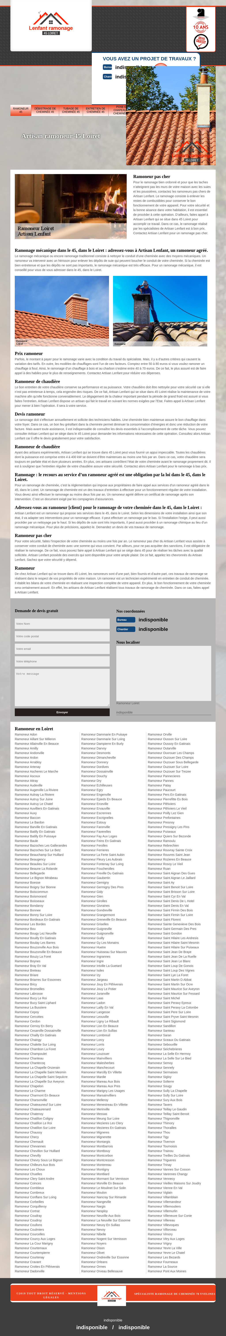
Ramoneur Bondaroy (29, 904)
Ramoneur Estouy (93, 821)
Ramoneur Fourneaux (163, 1260)
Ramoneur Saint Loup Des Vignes (171, 969)
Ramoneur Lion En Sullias (99, 1029)
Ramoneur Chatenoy (29, 1112)
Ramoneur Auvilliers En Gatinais (37, 807)
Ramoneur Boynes (27, 960)
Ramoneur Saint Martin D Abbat (170, 978)
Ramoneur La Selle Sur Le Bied (169, 1057)
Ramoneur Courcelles (30, 1233)
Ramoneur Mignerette (96, 1135)
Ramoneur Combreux (29, 1191)
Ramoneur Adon (26, 733)
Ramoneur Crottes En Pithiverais (37, 1265)
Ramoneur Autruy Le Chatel (34, 802)
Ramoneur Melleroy (94, 1098)
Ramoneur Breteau (28, 969)
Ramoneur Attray (26, 779)
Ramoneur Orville (160, 733)
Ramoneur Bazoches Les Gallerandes (41, 844)
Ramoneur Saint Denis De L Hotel (171, 899)
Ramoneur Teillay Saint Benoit (168, 1112)
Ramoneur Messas (94, 1112)
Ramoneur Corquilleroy (31, 1205)
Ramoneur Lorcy (92, 1038)
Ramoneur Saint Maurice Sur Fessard (174, 992)
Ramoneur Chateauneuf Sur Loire (38, 1103)
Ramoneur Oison (93, 1247)
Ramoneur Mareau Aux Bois (100, 1080)
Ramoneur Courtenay (29, 1256)
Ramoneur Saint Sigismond (166, 1020)
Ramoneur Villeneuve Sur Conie (170, 1214)
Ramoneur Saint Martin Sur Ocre (170, 983)
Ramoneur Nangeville (96, 1200)
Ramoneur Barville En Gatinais (36, 825)
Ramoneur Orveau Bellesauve (102, 1270)
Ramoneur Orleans (94, 1260)
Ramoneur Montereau (96, 1163)
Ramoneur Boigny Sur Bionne (35, 886)
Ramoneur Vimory (160, 1233)
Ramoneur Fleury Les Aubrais (101, 858)
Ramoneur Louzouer (95, 1052)
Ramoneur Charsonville (31, 1098)
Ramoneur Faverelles (96, 830)
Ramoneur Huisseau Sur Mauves (104, 950)
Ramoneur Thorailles (162, 1126)
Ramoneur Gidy (92, 890)
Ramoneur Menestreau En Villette (104, 1103)
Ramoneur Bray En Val (30, 964)
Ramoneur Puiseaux (162, 830)
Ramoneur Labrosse (29, 992)
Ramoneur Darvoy (93, 747)
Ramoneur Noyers (93, 1242)
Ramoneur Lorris (92, 1043)
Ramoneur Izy (90, 974)
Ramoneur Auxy (26, 812)
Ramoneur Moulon (94, 1191)
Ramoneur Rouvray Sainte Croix (170, 849)
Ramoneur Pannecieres (164, 775)
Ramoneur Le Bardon (29, 821)
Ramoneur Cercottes (29, 1015)
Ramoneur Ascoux (27, 775)
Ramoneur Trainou (160, 1149)
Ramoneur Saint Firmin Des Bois (170, 909)
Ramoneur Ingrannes (95, 955)
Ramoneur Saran (159, 1034)
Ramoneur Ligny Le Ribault (100, 1020)
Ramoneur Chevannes (30, 1145)
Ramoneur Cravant (28, 1260)
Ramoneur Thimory (161, 1122)
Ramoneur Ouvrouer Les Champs (171, 751)
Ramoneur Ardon (26, 756)
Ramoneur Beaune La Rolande (36, 867)
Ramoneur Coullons (28, 1223)
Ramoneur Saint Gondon (165, 932)
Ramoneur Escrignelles (97, 816)
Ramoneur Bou (25, 927)
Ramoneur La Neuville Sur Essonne (105, 1219)
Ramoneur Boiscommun (31, 890)
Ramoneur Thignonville (164, 1117)
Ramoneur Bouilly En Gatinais (35, 936)
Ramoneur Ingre (92, 960)
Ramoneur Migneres (95, 1131)
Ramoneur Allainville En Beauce (37, 742)
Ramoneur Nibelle (93, 1233)
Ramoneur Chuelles (28, 1172)
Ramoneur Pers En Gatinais (167, 793)
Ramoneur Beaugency (30, 858)
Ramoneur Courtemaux (31, 1247)
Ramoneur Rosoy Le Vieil (165, 862)
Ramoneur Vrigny (160, 1242)
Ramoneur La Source (162, 1265)
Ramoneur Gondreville (96, 909)
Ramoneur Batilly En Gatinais (35, 830)
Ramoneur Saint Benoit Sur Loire (170, 886)
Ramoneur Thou (159, 1131)
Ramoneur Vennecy (161, 1177)
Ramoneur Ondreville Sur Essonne (105, 1256)
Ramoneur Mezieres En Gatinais (103, 1126)
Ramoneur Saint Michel (164, 997)
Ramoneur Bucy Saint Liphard (35, 1001)
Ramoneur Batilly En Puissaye (35, 835)
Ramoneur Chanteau (29, 1057)
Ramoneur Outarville (162, 747)
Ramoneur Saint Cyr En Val (167, 895)
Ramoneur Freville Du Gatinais (102, 872)
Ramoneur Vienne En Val (165, 1186)
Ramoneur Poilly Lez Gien (166, 812)
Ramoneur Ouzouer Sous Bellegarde (173, 761)
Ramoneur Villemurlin (162, 1210)
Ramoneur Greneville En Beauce (103, 918)
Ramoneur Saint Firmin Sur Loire (170, 913)
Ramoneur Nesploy (94, 1210)
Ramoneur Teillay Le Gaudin (167, 1108)
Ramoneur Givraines (95, 904)
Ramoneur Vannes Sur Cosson (169, 1168)
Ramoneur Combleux (29, 1186)
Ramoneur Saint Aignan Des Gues (171, 872)
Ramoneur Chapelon (29, 1085)
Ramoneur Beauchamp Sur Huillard (39, 853)
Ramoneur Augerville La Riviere (36, 788)
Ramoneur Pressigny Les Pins (168, 825)
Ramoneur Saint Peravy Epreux (169, 1001)
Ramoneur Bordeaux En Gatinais (37, 918)
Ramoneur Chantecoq (30, 1061)
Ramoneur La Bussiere (30, 1006)
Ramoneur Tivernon (161, 1140)
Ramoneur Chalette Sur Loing (35, 1043)
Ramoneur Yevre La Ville (165, 1247)
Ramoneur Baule (26, 839)
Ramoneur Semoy (160, 1061)
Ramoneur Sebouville (162, 1043)
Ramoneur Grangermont (98, 913)
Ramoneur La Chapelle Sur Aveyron (39, 1080)
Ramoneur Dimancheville (98, 756)
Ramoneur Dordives (95, 765)
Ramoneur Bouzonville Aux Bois (37, 946)
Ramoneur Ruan (159, 867)
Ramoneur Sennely (161, 1066)
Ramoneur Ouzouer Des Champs (171, 756)
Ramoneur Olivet (92, 1251)
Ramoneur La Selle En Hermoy (169, 1052)
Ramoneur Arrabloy (28, 761)
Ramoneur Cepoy (27, 1011)
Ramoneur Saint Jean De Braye (170, 950)
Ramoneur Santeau (161, 1029)
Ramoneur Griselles (95, 923)
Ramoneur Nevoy (93, 1228)
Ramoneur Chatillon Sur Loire (35, 1126)
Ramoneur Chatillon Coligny (34, 1117)
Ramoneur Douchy (94, 775)
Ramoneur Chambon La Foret (35, 1048)
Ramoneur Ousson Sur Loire (167, 738)
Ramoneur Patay (159, 784)
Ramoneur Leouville (95, 1015)
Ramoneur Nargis (93, 1205)
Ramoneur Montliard (95, 1172)
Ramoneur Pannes (161, 779)
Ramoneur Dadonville (30, 1270)
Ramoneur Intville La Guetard (101, 964)
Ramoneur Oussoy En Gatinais (169, 742)
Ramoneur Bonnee (28, 909)
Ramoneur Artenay (28, 765)
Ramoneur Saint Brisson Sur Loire (171, 890)
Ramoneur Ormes (93, 1265)
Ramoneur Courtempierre (32, 1251)
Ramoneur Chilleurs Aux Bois (35, 1163)
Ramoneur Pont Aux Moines (167, 1270)
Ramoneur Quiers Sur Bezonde (169, 835)
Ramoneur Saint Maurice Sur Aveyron (174, 987)
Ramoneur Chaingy (28, 1038)
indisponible (158, 619)
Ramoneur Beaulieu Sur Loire (35, 862)
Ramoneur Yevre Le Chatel (166, 1251)
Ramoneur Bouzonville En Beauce (38, 950)
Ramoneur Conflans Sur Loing (35, 1196)
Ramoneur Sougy (160, 1085)
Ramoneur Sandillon (162, 1024)
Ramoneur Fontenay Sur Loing (102, 862)
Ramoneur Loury (92, 1048)
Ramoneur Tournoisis (162, 1145)
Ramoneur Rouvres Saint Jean (169, 853)
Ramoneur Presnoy (161, 821)
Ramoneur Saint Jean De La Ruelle (172, 955)
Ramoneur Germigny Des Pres (102, 886)
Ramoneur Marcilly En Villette (101, 1071)
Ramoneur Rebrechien (163, 844)
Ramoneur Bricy (26, 983)
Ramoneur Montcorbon (97, 1154)
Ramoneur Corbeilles (29, 1200)
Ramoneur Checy (27, 1135)
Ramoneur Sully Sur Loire (165, 1094)
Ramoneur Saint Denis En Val (168, 904)
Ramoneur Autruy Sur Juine (34, 798)
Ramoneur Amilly (26, 747)
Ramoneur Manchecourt (97, 1066)
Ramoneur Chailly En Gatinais (35, 1034)
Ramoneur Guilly (92, 936)
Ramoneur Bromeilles (30, 987)
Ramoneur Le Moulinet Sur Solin (103, 1186)
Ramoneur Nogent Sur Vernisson (103, 1237)
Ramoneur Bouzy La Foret (33, 955)
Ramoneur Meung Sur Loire (100, 1117)
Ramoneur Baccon (27, 816)
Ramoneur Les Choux (30, 1168)
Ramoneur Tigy (158, 1135)
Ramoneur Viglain (160, 1191)
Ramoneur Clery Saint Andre (34, 1177)
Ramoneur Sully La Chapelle (167, 1089)
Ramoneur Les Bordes (30, 923)
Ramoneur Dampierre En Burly (102, 742)
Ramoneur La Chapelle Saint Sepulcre (41, 1075)
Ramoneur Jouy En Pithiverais (102, 983)
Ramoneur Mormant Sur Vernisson (105, 1177)
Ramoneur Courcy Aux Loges (35, 1237)
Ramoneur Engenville (96, 793)
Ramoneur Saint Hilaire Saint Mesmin (173, 941)
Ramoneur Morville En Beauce (102, 1182)
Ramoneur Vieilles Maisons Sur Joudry (174, 1182)
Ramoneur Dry (91, 779)
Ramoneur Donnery (94, 761)
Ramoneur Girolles (94, 899)
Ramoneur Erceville (94, 802)
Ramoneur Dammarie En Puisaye (104, 733)
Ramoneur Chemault (29, 1140)
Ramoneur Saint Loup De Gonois (170, 964)
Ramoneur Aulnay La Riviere (34, 793)
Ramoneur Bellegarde (30, 872)
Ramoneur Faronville (95, 825)
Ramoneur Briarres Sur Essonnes (38, 978)
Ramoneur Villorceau (162, 1228)
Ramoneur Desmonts (95, 751)
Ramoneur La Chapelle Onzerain (37, 1066)
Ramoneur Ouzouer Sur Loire (168, 765)
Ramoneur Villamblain (163, 1196)
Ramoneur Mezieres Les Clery (102, 1122)
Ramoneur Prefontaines (164, 816)
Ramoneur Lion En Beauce (99, 1024)
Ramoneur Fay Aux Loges (99, 835)
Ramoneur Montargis (95, 1140)
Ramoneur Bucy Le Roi (31, 997)
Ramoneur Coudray (28, 1214)
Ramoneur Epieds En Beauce (101, 798)
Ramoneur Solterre (161, 1080)
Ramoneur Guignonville (97, 932)
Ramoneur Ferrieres (95, 849)
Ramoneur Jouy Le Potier (98, 987)
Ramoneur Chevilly (28, 1154)
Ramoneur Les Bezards (164, 1256)
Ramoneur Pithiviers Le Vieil (167, 807)
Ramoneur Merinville (95, 1108)
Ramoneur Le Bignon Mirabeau (36, 876)
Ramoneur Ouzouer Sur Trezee (169, 770)
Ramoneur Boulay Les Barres (35, 941)
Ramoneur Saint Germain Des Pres (172, 927)
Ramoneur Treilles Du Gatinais (169, 1154)
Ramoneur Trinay (159, 1163)
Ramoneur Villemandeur (164, 1200)
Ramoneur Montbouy (95, 1149)
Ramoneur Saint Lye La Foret (168, 974)
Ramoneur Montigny (95, 1168)
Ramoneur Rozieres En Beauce (169, 858)
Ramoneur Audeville (28, 784)
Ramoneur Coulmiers (29, 1228)
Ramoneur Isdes (92, 969)
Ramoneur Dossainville (97, 770)
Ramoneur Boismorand (31, 895)
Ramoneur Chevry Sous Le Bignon (38, 1159)
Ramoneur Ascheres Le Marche (36, 770)
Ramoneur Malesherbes (97, 1061)
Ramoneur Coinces (28, 1182)
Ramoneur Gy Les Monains (100, 941)
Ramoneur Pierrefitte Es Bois (168, 798)
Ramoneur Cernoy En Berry (34, 1024)
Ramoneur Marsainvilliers (98, 1094)
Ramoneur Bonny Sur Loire (33, 913)
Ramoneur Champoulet (31, 1052)
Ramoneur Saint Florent (164, 918)
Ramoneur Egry (92, 788)
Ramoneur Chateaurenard (33, 1108)
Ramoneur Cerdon (27, 1020)
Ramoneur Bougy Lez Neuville (35, 932)
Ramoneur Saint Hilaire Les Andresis (173, 936)
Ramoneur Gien (92, 895)
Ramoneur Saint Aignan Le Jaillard (172, 876)
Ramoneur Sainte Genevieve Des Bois (174, 923)
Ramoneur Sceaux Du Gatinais (169, 1038)
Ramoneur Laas (92, 997)
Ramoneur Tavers (160, 1103)
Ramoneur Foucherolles (97, 867)
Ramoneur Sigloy (159, 1075)
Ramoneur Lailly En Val (97, 1006)
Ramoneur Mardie (93, 1075)
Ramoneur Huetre (93, 946)
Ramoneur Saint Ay (161, 881)
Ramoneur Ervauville (95, 807)
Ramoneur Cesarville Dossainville (38, 1029)
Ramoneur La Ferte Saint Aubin (102, 853)
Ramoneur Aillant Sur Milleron (35, 738)
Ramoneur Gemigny (95, 881)
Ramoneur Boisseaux (29, 899)
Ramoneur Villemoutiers (164, 1205)
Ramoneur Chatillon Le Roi (33, 1122)
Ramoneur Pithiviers (162, 802)
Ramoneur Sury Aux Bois (165, 1098)
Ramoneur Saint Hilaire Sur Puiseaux (173, 946)
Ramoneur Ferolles (94, 844)
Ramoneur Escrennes (96, 812)
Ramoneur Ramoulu (161, 839)
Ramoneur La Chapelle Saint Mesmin (40, 1071)
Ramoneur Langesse (95, 1011)
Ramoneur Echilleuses (96, 784)
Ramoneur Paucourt (161, 788)
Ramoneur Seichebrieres (165, 1048)
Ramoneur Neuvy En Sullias (100, 1223)
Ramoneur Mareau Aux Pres (100, 1085)
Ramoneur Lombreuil (95, 1034)
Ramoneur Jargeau (94, 978)
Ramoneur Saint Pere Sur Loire (169, 1011)
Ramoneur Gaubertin (95, 876)
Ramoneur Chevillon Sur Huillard (37, 1149)
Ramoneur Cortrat (27, 1210)
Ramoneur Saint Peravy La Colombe (173, 1006)
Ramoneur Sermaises (163, 1071)
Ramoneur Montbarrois (97, 1145)
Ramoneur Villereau (161, 1219)
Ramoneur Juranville (95, 992)
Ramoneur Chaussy (28, 1131)
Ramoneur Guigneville (96, 927)
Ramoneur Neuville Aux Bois (100, 1214)
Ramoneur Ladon (93, 1001)
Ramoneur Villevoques (163, 1223)
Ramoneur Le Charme (30, 1089)
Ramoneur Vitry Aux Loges (166, 1237)
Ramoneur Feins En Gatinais (101, 839)
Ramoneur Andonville (29, 751)
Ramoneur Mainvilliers (96, 1057)
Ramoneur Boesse (27, 881)
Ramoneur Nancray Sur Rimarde (103, 1196)
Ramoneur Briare (26, 974)
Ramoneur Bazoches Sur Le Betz (38, 849)
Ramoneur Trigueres (162, 1159)
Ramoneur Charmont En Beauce (37, 1094)
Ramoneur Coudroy (28, 1219)
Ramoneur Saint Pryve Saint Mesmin (173, 1015)
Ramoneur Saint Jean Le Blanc (169, 960)
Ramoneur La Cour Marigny (34, 1242)
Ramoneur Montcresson (97, 1159)
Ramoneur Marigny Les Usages (103, 1089)
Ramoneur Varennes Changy (168, 1172)
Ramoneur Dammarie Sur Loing (103, 738)
